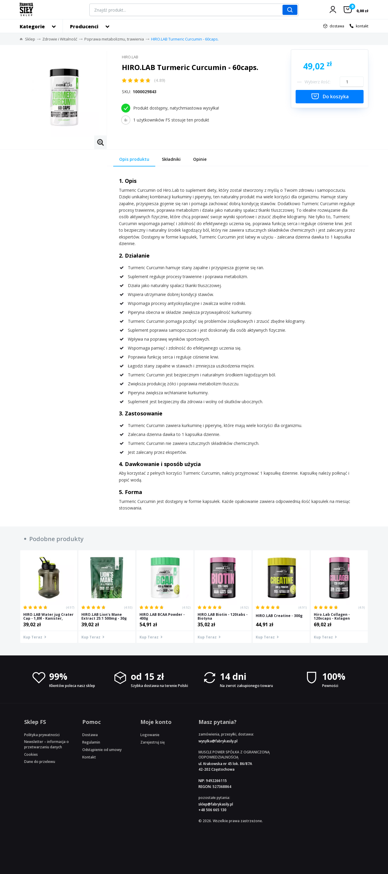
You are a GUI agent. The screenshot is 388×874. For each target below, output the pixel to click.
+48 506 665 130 (212, 809)
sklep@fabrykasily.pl (215, 804)
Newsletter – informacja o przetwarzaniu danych (46, 744)
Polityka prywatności (42, 734)
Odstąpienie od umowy (102, 749)
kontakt (362, 26)
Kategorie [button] (32, 26)
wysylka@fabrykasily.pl (218, 741)
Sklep (30, 39)
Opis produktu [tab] (134, 159)
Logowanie (149, 734)
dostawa (337, 26)
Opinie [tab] (200, 159)
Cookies (31, 754)
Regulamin (91, 742)
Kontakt (89, 757)
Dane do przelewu (39, 761)
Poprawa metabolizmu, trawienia (114, 39)
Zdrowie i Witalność (59, 39)
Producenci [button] (84, 26)
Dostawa (90, 734)
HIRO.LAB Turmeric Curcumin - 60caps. (185, 39)
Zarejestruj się (152, 742)
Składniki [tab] (171, 159)
